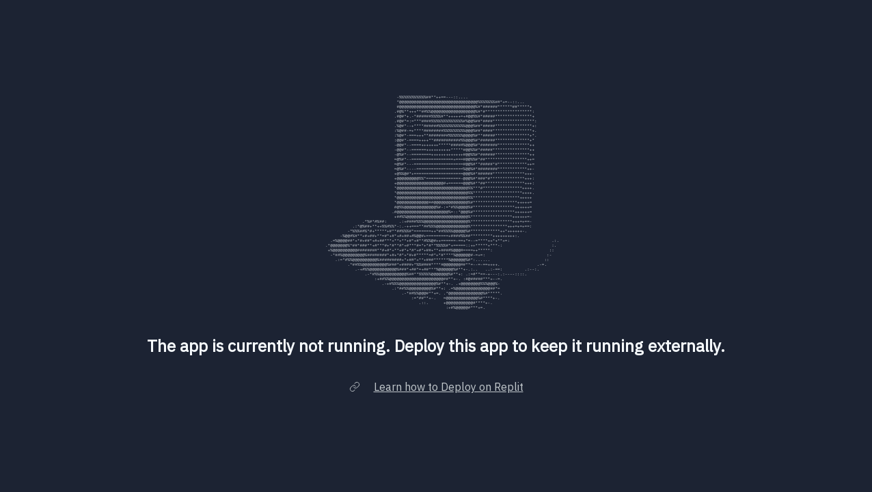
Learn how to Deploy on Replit (448, 403)
